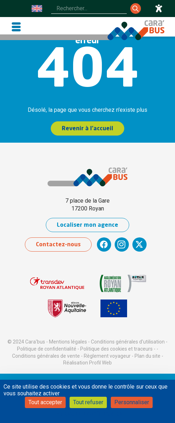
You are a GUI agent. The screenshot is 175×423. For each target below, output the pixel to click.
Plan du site (147, 356)
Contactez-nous (58, 245)
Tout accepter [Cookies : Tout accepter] (45, 402)
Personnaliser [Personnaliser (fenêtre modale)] (131, 402)
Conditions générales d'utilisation (128, 342)
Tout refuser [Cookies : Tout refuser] (88, 402)
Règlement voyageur (107, 356)
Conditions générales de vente (46, 356)
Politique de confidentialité (46, 349)
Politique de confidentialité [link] (88, 413)
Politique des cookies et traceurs (116, 349)
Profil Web (100, 363)
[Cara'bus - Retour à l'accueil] (136, 30)
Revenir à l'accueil (87, 129)
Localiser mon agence (87, 225)
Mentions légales (68, 342)
